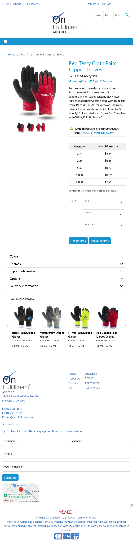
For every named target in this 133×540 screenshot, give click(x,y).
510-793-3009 (13, 408)
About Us (19, 3)
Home (7, 3)
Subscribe (10, 477)
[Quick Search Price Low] (108, 15)
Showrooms (91, 382)
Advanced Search (91, 375)
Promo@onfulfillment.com (18, 417)
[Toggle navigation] (5, 41)
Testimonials (91, 387)
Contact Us (34, 3)
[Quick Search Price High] (118, 15)
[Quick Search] (97, 15)
